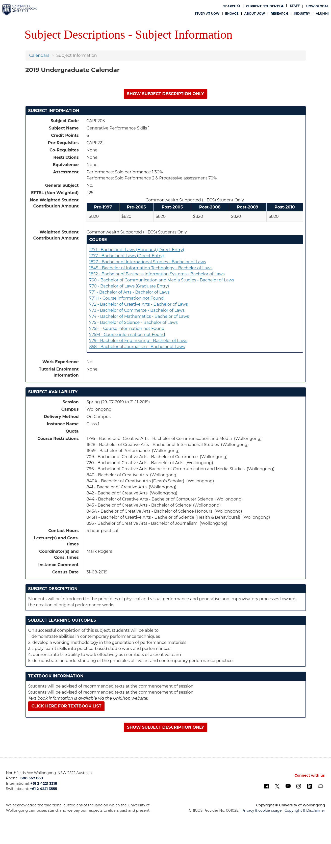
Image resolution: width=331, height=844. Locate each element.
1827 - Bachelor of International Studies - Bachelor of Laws (147, 261)
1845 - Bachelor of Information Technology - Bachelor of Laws (151, 268)
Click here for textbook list (66, 706)
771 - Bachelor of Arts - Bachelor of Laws (129, 292)
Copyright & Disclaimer (305, 810)
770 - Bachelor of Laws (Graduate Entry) (129, 286)
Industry (302, 13)
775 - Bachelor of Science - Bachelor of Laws (133, 322)
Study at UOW (207, 13)
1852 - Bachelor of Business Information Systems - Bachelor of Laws (157, 274)
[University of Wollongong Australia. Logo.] (19, 9)
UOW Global (317, 6)
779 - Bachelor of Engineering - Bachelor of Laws (138, 340)
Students (265, 6)
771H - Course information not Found (126, 298)
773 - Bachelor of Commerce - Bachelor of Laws (137, 310)
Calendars (39, 55)
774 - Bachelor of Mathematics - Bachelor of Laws (139, 316)
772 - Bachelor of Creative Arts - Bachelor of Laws (138, 304)
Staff (295, 6)
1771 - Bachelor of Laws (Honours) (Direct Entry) (136, 249)
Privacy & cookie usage (262, 810)
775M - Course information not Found (127, 334)
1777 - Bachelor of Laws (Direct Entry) (126, 255)
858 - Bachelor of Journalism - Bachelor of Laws (137, 346)
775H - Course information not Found (127, 328)
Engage (232, 13)
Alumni (322, 13)
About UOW (254, 13)
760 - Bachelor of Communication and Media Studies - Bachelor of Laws (161, 280)
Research (279, 13)
